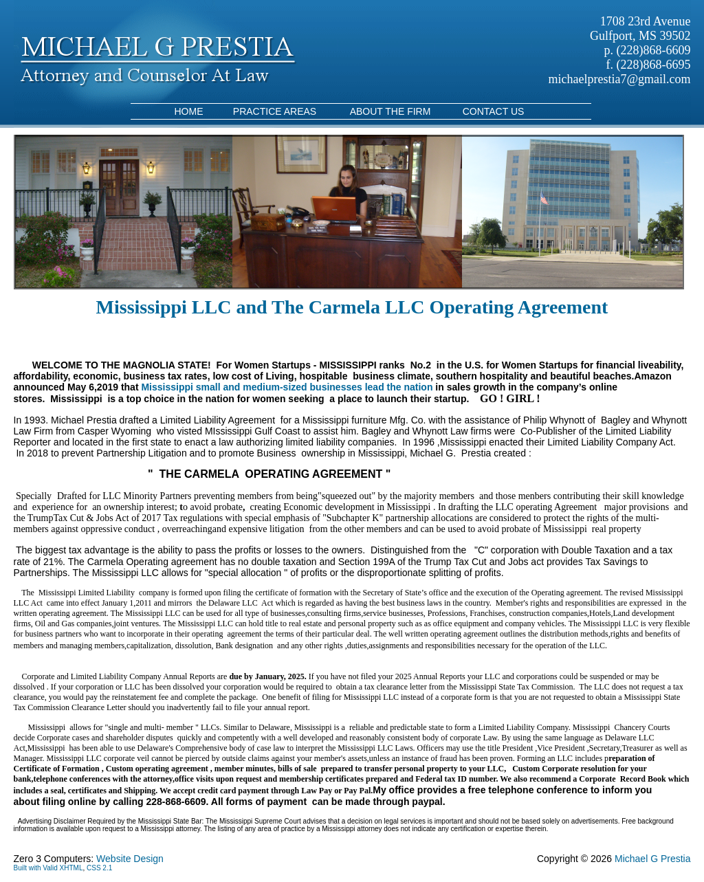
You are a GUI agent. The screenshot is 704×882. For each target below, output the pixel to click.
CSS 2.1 (99, 868)
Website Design (130, 858)
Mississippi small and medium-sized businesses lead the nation (286, 387)
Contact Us (494, 111)
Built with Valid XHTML (48, 868)
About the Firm (390, 111)
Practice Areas (274, 111)
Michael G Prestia (652, 858)
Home (189, 111)
